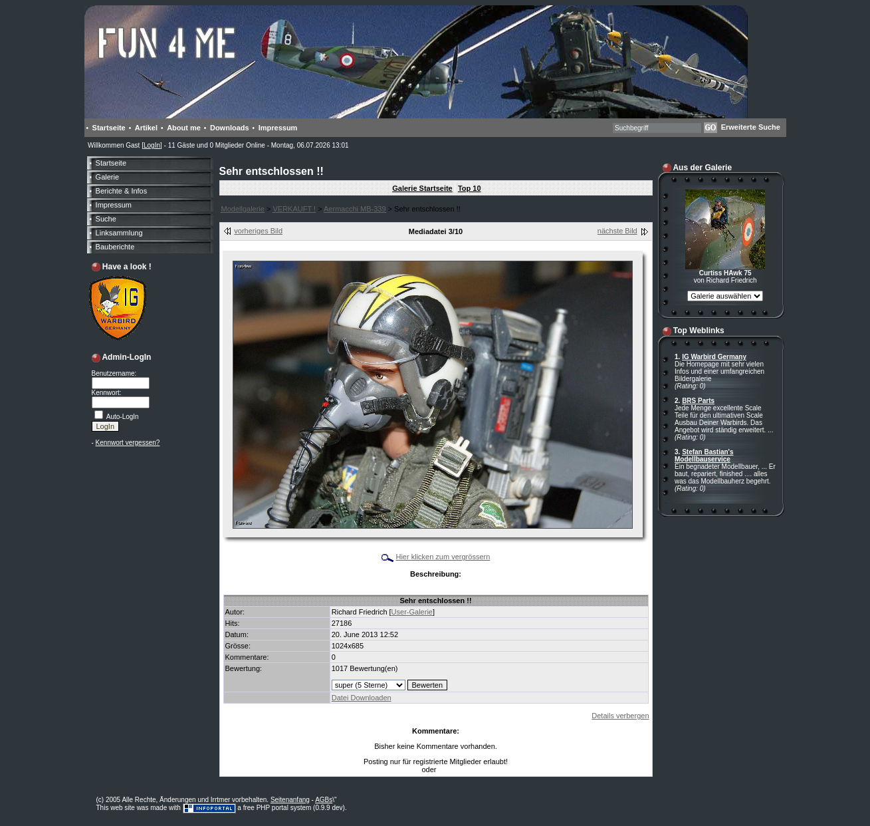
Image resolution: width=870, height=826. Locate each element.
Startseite (109, 128)
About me (184, 128)
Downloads (229, 128)
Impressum (278, 128)
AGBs (323, 799)
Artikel (146, 128)
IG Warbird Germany (714, 356)
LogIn (152, 145)
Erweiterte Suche (750, 127)
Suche (106, 219)
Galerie (107, 177)
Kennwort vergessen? (128, 442)
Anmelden (454, 769)
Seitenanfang (290, 799)
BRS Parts (698, 400)
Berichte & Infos (122, 191)
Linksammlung (119, 233)
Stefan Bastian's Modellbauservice (704, 455)
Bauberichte (115, 247)
